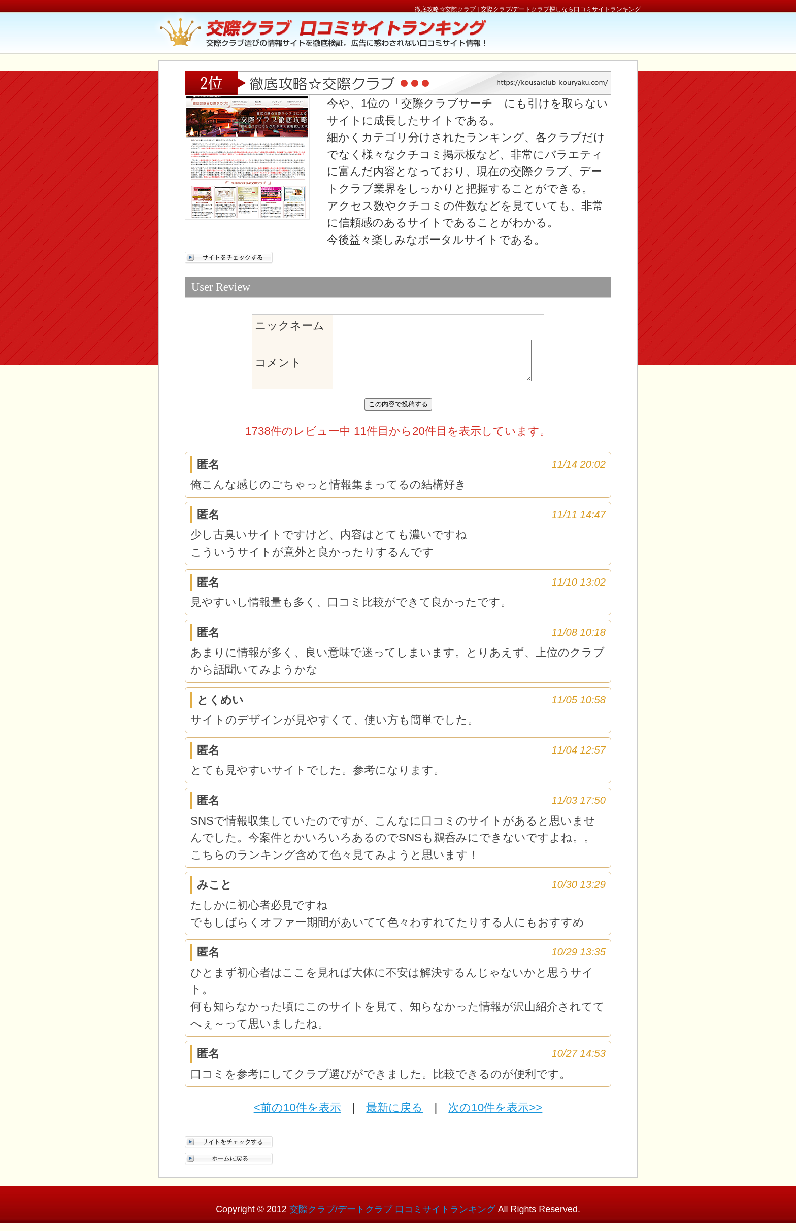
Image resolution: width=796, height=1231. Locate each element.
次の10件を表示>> (495, 1115)
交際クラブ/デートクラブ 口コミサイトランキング (392, 1217)
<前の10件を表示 (297, 1115)
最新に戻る (394, 1115)
